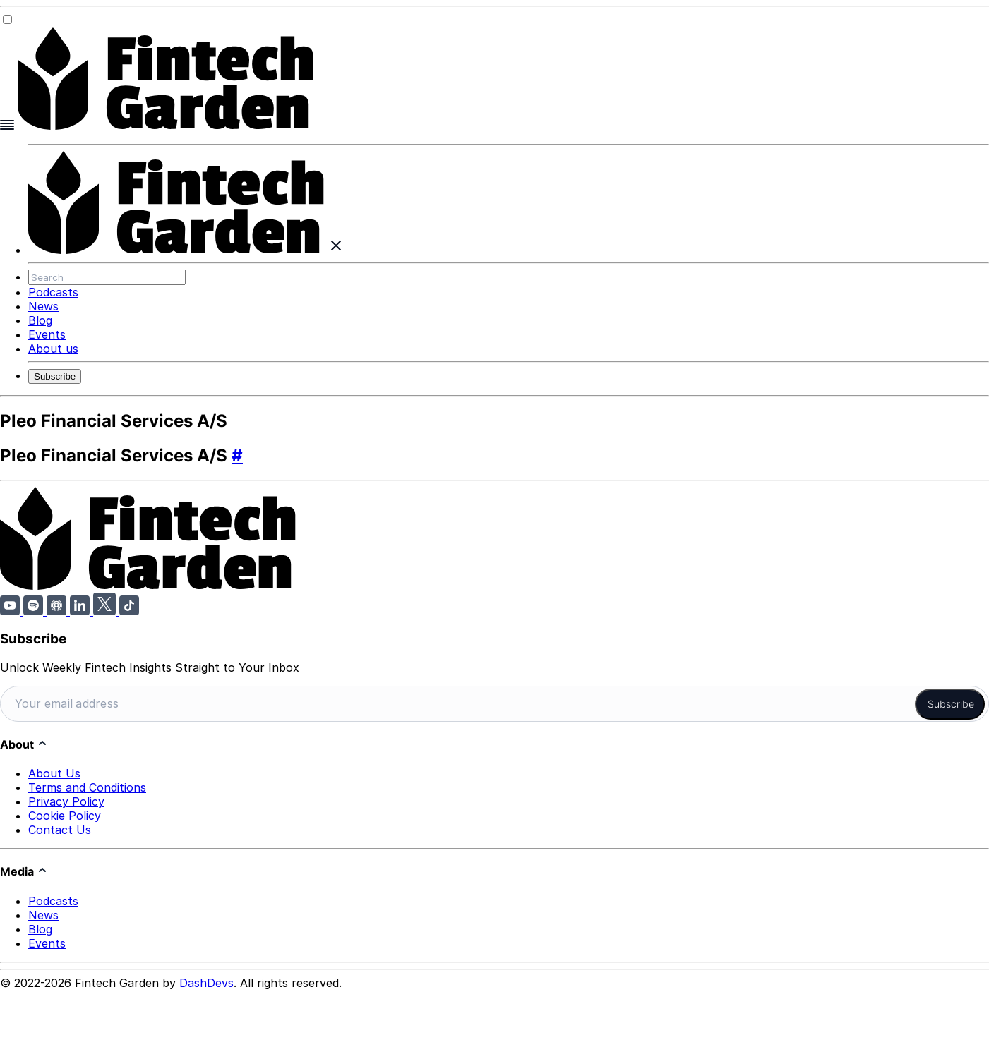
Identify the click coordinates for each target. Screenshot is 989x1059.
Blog (40, 320)
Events (47, 334)
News (43, 306)
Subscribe (55, 376)
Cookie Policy (64, 813)
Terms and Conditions (87, 784)
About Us (54, 770)
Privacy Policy (66, 799)
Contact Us (59, 827)
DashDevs (206, 979)
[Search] (107, 277)
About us (53, 348)
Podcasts (53, 292)
